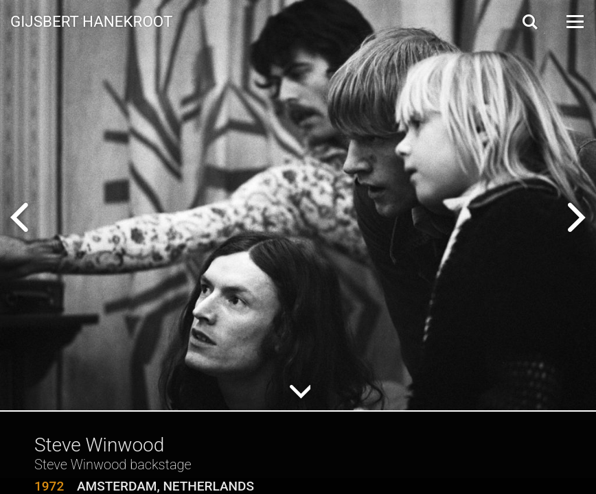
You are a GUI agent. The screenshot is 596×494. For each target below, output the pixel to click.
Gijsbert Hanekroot (91, 20)
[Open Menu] (574, 21)
